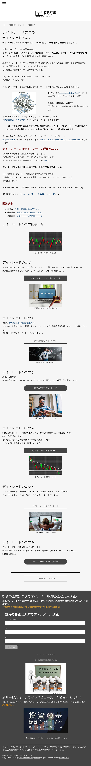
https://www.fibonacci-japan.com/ (28, 758)
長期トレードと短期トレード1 (29, 212)
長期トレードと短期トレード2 (29, 216)
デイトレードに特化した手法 (45, 562)
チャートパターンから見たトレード (38, 194)
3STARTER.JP (64, 758)
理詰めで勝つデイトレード (45, 388)
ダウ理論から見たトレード (45, 341)
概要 (3, 755)
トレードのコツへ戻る (45, 578)
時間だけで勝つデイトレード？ (45, 451)
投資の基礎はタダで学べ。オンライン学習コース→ (45, 738)
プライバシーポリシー (45, 654)
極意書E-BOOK (8, 139)
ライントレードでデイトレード (45, 506)
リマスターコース (74, 139)
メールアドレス (11, 619)
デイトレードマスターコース (52, 139)
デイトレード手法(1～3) (69, 93)
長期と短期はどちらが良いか (27, 209)
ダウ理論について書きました (20, 323)
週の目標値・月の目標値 (14, 120)
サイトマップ (27, 755)
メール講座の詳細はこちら (45, 660)
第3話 (46, 160)
